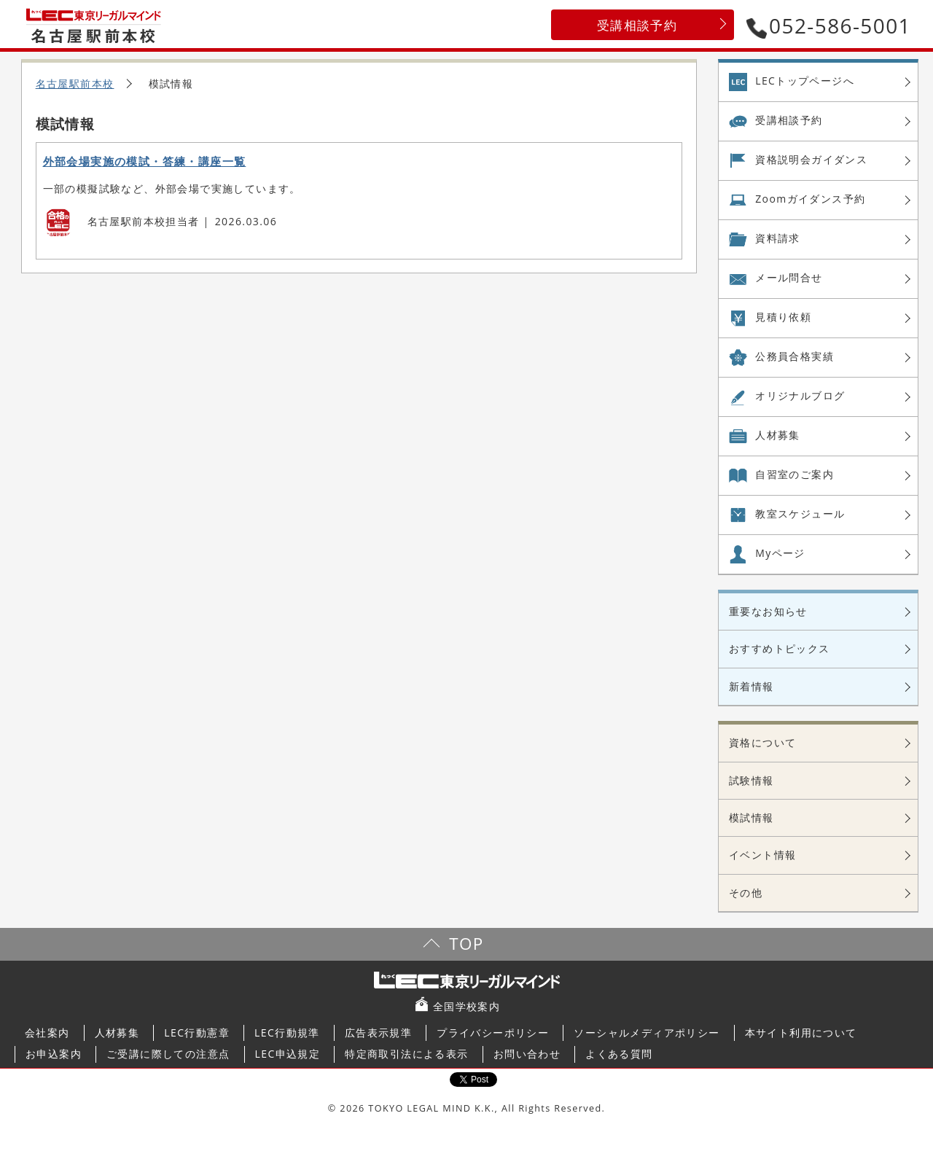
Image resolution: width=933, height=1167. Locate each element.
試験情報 (751, 780)
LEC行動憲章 (197, 1032)
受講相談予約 (637, 25)
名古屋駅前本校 (75, 83)
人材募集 (777, 435)
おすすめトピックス (779, 648)
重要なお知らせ (768, 611)
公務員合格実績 (794, 356)
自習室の (794, 475)
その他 (745, 892)
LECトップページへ (804, 80)
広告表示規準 (378, 1032)
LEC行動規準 (287, 1032)
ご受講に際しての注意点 (168, 1054)
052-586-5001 (828, 25)
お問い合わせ (527, 1054)
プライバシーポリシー (493, 1032)
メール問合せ (788, 277)
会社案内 (47, 1032)
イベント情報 (762, 855)
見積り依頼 (783, 317)
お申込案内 (54, 1054)
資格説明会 (811, 160)
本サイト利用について (801, 1032)
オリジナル (800, 396)
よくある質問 (618, 1054)
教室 (800, 514)
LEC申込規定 (288, 1054)
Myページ (780, 553)
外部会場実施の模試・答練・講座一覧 (144, 161)
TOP (466, 943)
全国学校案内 (466, 1006)
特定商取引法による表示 (406, 1054)
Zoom (810, 199)
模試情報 (751, 817)
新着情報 (751, 686)
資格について (762, 742)
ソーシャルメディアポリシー (646, 1032)
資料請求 (777, 238)
